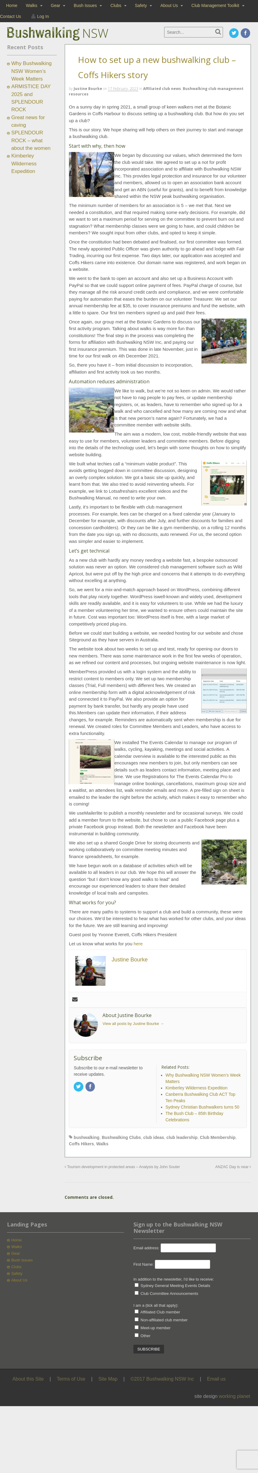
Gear (55, 5)
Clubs (115, 5)
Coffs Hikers (81, 1143)
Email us (216, 1379)
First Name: (143, 1264)
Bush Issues (85, 5)
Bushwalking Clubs (121, 1137)
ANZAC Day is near (233, 1167)
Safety (141, 5)
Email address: (147, 1248)
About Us (169, 5)
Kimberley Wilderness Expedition (24, 163)
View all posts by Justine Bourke (133, 1023)
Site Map (107, 1379)
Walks (31, 5)
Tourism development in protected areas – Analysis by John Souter (122, 1167)
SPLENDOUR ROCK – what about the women (31, 140)
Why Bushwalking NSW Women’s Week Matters (31, 71)
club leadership (182, 1137)
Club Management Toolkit (215, 5)
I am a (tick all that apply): (155, 1305)
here (138, 943)
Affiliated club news (162, 88)
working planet (234, 1396)
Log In (43, 16)
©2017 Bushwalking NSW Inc (162, 1379)
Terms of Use (71, 1379)
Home (11, 5)
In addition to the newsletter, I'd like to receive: (173, 1279)
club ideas (153, 1137)
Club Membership (217, 1137)
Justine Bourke (88, 88)
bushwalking (86, 1137)
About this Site (28, 1379)
